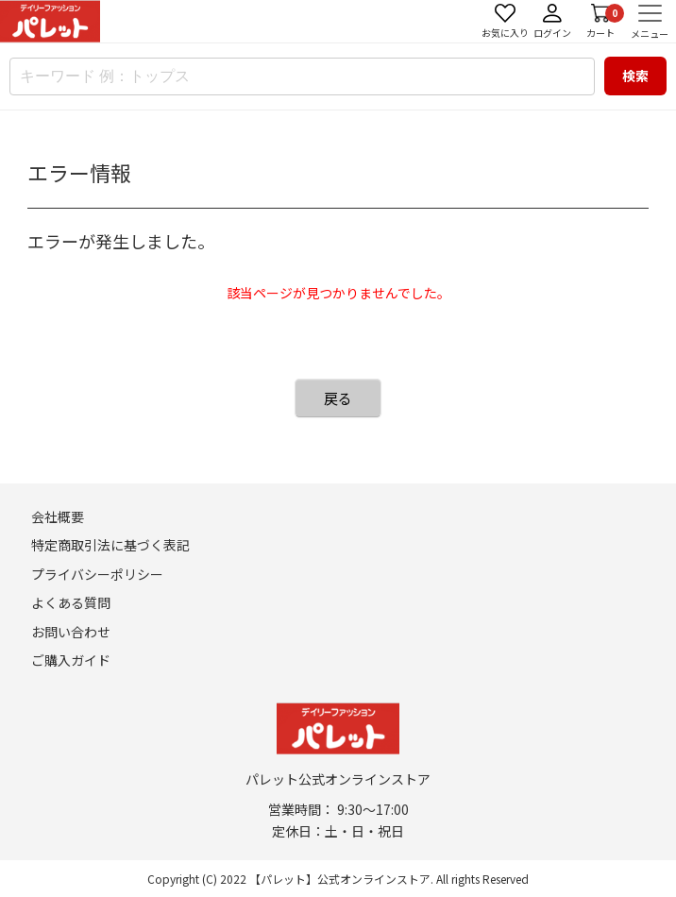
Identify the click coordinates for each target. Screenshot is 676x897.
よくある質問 (70, 602)
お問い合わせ (70, 631)
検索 (635, 75)
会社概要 (57, 516)
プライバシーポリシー (97, 574)
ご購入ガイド (70, 660)
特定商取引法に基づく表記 (110, 544)
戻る (338, 398)
